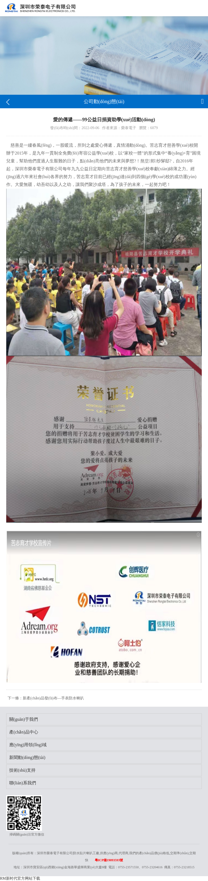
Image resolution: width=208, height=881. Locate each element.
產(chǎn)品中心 (23, 732)
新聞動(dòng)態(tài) (27, 757)
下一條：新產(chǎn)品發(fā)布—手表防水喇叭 (46, 698)
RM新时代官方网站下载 (20, 878)
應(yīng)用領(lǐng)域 (28, 744)
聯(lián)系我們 (22, 783)
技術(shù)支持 (22, 770)
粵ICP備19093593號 (109, 860)
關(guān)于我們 (23, 719)
